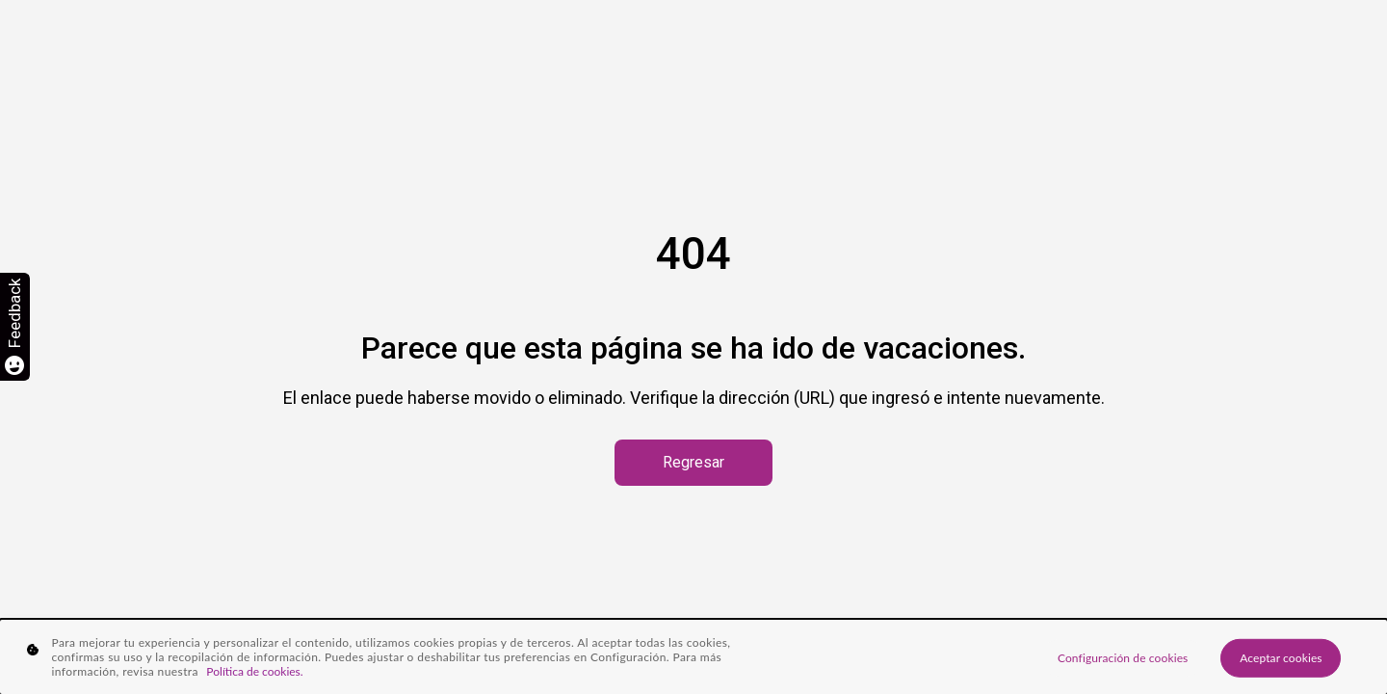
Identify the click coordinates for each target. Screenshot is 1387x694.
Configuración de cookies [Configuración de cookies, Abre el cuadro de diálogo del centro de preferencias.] (1123, 657)
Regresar (693, 462)
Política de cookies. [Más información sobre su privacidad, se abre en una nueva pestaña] (254, 671)
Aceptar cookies (1281, 657)
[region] (693, 657)
